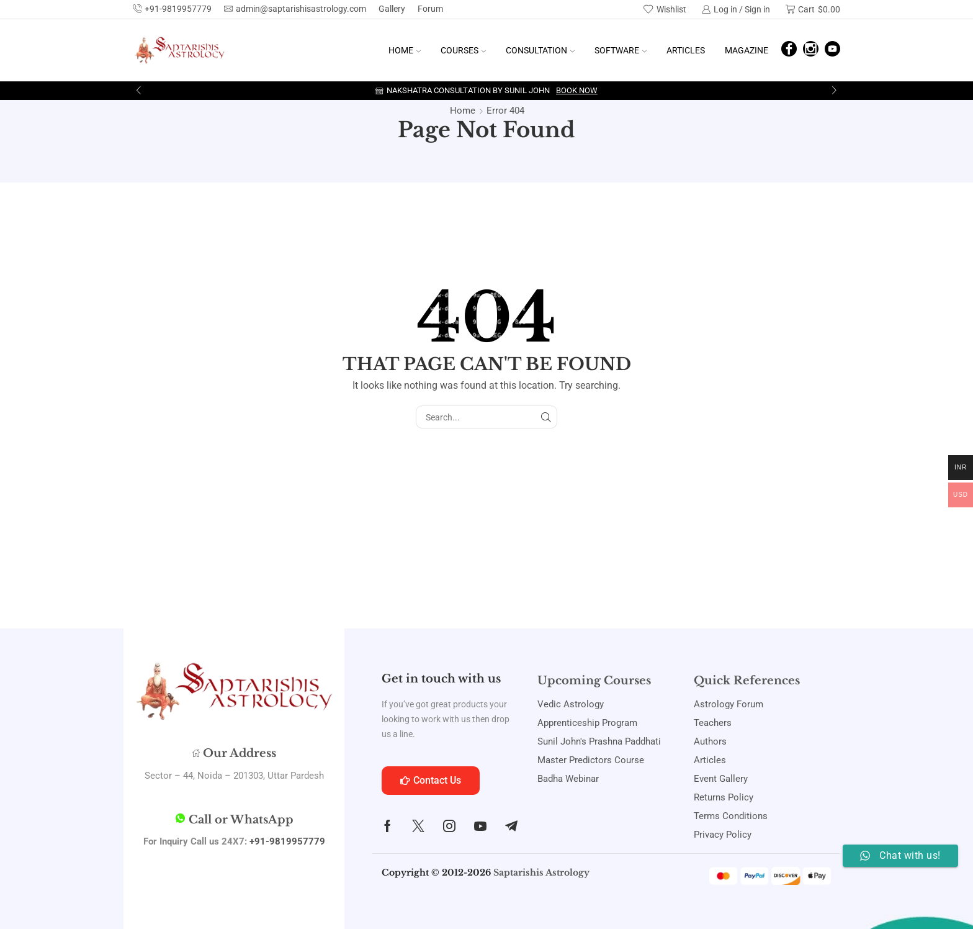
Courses (463, 50)
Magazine (746, 50)
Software (620, 50)
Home (404, 50)
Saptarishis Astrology (541, 872)
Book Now (577, 90)
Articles (685, 50)
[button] (139, 90)
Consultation (540, 50)
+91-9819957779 (287, 841)
